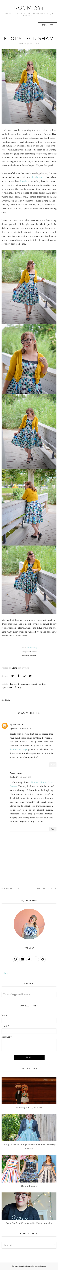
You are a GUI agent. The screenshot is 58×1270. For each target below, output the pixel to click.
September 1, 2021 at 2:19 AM (20, 728)
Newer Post (12, 889)
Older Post (45, 889)
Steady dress (38, 177)
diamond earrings (18, 749)
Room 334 (29, 7)
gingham (25, 684)
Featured (14, 684)
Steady (23, 181)
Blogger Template (40, 1266)
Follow (5, 973)
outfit (34, 684)
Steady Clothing (32, 648)
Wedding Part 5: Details (29, 1107)
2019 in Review (29, 1186)
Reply (53, 765)
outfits (42, 684)
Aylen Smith (16, 724)
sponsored (7, 687)
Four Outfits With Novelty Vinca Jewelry (29, 1223)
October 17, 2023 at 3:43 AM (20, 777)
